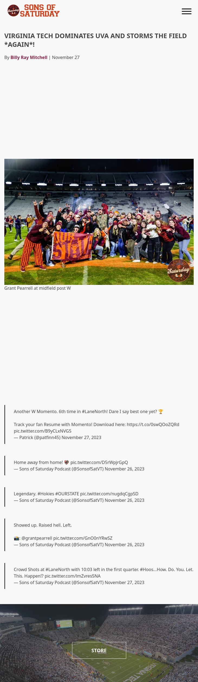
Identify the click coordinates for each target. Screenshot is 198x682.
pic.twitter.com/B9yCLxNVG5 (43, 431)
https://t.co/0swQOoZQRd (153, 424)
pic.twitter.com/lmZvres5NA (72, 576)
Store (98, 650)
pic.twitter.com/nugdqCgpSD (109, 494)
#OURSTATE (67, 494)
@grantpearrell (36, 538)
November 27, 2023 (81, 437)
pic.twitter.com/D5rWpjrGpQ (99, 462)
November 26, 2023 (124, 469)
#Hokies (46, 494)
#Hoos (146, 569)
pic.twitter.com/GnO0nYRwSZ (82, 538)
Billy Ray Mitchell (29, 57)
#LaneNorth (94, 411)
